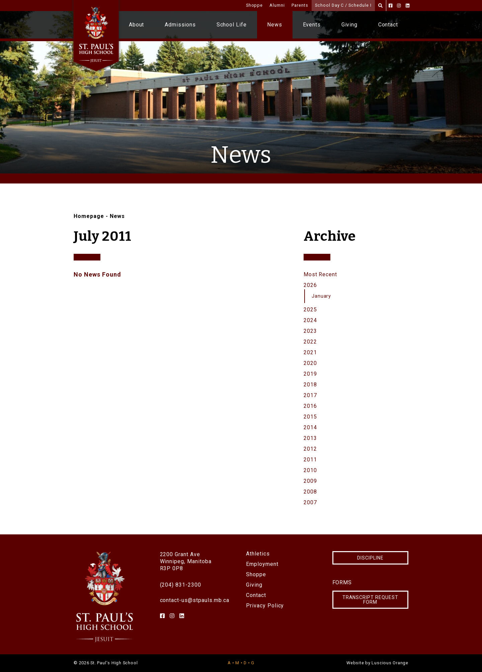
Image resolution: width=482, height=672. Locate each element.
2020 (310, 363)
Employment (262, 564)
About (136, 24)
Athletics (258, 553)
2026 (310, 285)
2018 (310, 384)
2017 (310, 395)
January (321, 296)
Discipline (370, 558)
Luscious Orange (390, 662)
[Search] (380, 5)
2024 (310, 320)
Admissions (180, 24)
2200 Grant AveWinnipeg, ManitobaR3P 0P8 (186, 561)
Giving (349, 24)
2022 (310, 342)
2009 (310, 481)
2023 (310, 331)
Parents (300, 5)
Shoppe (254, 5)
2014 (310, 427)
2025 (310, 309)
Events (312, 24)
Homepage (89, 216)
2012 (310, 449)
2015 (310, 417)
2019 (310, 374)
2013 (310, 438)
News (274, 24)
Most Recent (320, 274)
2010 (310, 470)
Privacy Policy (265, 605)
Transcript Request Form (370, 600)
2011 (310, 459)
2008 (310, 492)
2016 (310, 406)
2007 (310, 502)
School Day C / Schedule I (343, 5)
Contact (388, 24)
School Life (232, 24)
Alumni (277, 5)
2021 (310, 352)
